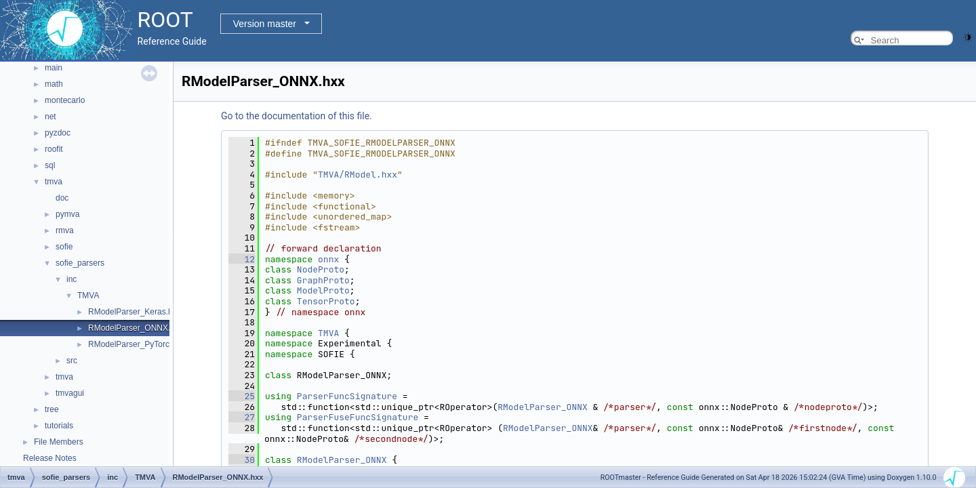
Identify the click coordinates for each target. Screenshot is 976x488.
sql (50, 165)
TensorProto (326, 301)
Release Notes (50, 458)
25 (241, 396)
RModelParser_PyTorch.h (134, 344)
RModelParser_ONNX (542, 407)
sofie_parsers (80, 263)
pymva (67, 214)
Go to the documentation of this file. (296, 115)
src (71, 360)
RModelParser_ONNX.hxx (135, 328)
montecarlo (65, 100)
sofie (64, 246)
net (50, 116)
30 (241, 460)
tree (52, 409)
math (54, 84)
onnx (328, 259)
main (53, 68)
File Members (58, 442)
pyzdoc (57, 133)
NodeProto (320, 269)
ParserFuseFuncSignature (357, 417)
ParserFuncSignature (347, 396)
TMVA (88, 295)
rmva (65, 230)
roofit (54, 149)
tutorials (59, 425)
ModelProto (323, 290)
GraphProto (323, 280)
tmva (53, 181)
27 (241, 417)
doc (62, 198)
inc (71, 279)
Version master (264, 23)
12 (241, 259)
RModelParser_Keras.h (130, 312)
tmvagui (70, 393)
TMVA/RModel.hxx (357, 174)
